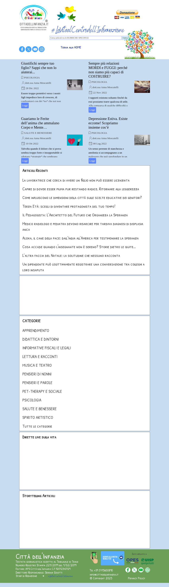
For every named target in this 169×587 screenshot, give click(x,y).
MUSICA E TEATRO (37, 365)
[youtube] (35, 49)
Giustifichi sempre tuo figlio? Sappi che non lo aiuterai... (38, 67)
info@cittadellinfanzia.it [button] (104, 574)
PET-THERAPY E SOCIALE (42, 391)
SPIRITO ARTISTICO (37, 417)
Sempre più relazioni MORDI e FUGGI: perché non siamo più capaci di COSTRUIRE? (108, 69)
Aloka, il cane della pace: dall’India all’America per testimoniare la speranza (80, 238)
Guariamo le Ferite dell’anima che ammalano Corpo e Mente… (40, 123)
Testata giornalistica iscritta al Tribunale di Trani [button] (47, 561)
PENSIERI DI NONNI (37, 374)
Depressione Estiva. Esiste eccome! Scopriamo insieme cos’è (108, 123)
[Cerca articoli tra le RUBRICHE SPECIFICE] (85, 38)
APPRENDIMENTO (35, 330)
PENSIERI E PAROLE (37, 382)
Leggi (25, 105)
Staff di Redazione (26, 576)
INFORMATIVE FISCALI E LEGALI (46, 348)
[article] (52, 84)
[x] (29, 49)
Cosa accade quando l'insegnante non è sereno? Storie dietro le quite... (79, 247)
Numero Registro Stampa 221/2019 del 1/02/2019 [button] (46, 565)
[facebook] (22, 49)
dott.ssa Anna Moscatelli (38, 82)
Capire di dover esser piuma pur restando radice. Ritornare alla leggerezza (80, 189)
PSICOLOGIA (32, 77)
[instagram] (42, 49)
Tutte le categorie (37, 426)
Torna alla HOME (71, 47)
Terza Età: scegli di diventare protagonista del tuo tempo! (68, 206)
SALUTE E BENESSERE (38, 132)
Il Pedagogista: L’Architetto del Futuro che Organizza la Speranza (75, 215)
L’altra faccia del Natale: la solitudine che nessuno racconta (71, 255)
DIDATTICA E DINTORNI (40, 339)
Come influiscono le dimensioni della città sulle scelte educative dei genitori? (82, 197)
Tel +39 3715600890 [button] (101, 570)
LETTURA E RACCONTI (39, 356)
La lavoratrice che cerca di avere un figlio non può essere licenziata (76, 180)
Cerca (125, 38)
